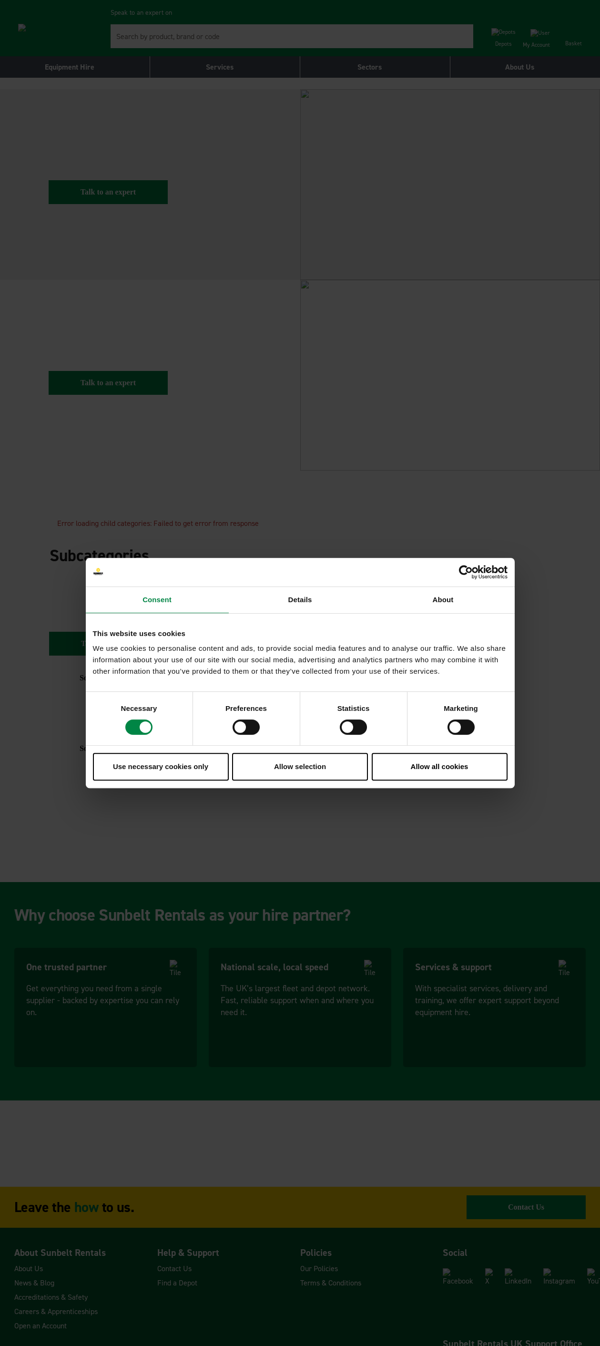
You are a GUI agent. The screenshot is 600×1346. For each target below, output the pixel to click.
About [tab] (443, 600)
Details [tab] (300, 600)
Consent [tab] (157, 600)
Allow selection (300, 766)
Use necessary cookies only (160, 766)
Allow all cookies (439, 766)
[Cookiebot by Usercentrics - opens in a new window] (466, 572)
